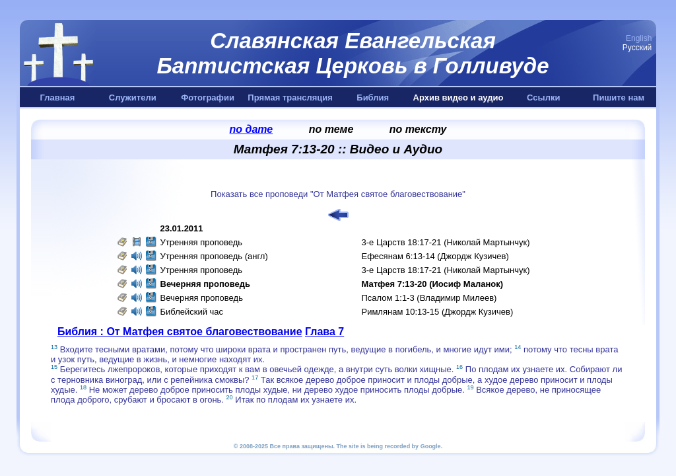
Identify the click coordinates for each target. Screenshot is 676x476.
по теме (331, 129)
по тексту (418, 129)
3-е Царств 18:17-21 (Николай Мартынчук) (446, 242)
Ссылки (543, 97)
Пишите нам (618, 97)
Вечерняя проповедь (201, 298)
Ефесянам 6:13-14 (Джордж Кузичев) (435, 256)
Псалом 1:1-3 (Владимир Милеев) (429, 298)
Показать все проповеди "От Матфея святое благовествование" (338, 194)
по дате (251, 129)
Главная (57, 97)
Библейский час (192, 312)
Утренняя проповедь (201, 242)
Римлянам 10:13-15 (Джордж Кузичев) (438, 312)
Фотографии (207, 97)
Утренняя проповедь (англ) (214, 256)
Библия (372, 97)
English (639, 38)
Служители (132, 97)
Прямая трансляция (290, 97)
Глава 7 (324, 331)
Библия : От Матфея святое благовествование (179, 331)
